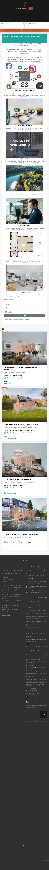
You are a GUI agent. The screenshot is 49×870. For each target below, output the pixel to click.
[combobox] (12, 23)
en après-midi (8, 312)
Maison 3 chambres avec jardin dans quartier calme (21, 534)
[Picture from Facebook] (29, 714)
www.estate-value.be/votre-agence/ (37, 586)
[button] (6, 278)
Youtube (27, 95)
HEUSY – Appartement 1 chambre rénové (17, 479)
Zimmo (38, 93)
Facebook (14, 95)
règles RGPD (28, 319)
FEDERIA (9, 594)
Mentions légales (5, 615)
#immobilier (29, 590)
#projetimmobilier (30, 592)
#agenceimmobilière (37, 590)
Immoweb (27, 93)
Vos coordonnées (8, 299)
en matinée (8, 311)
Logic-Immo (33, 93)
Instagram (19, 95)
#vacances (38, 592)
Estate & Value (34, 566)
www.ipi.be (4, 607)
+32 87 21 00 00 (22, 8)
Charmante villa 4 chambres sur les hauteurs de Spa (21, 424)
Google (23, 95)
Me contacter (7, 310)
